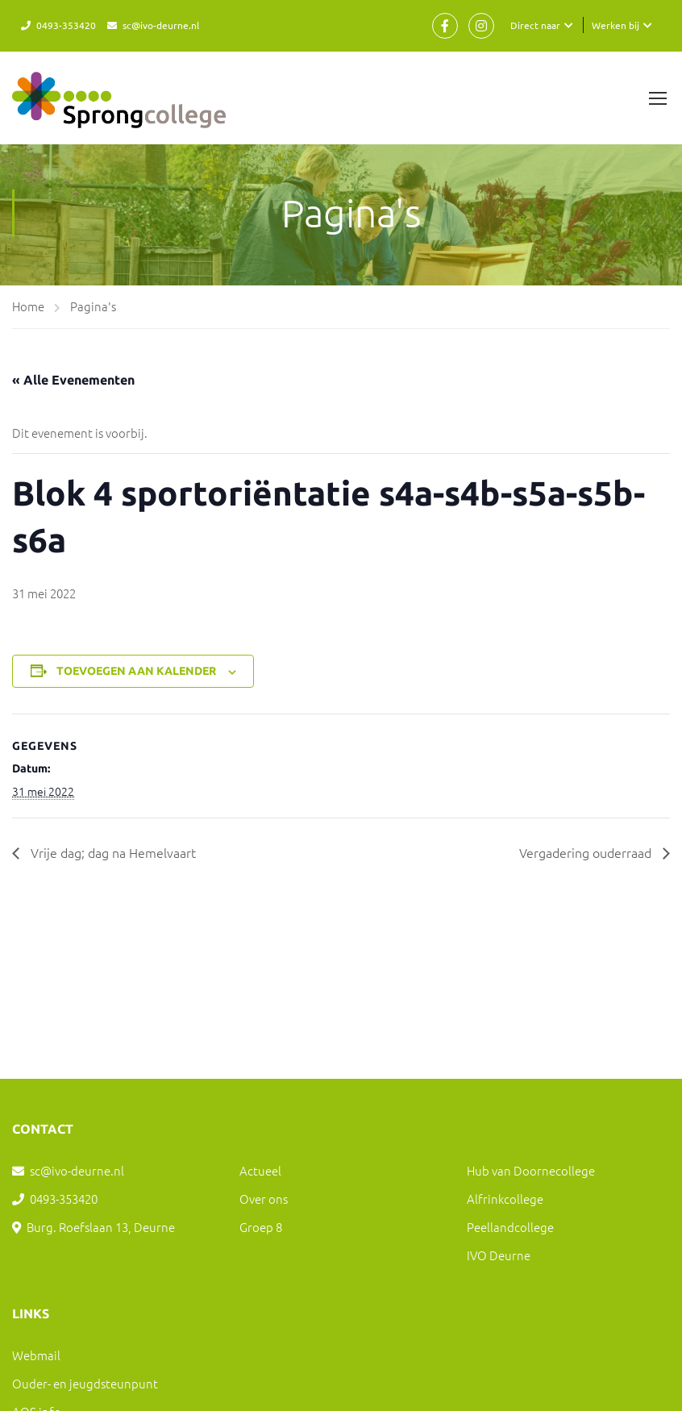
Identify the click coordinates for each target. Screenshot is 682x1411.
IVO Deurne (498, 1255)
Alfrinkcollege (505, 1198)
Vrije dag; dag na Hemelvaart (111, 852)
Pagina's (93, 306)
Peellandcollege (510, 1226)
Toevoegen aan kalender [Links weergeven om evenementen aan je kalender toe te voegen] (136, 670)
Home (28, 306)
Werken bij (615, 25)
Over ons (263, 1198)
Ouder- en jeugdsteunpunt (85, 1383)
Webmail (36, 1354)
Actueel (260, 1170)
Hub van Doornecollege (531, 1170)
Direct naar (535, 25)
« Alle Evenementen (73, 380)
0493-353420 (66, 25)
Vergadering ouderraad (587, 852)
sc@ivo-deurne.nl (161, 25)
